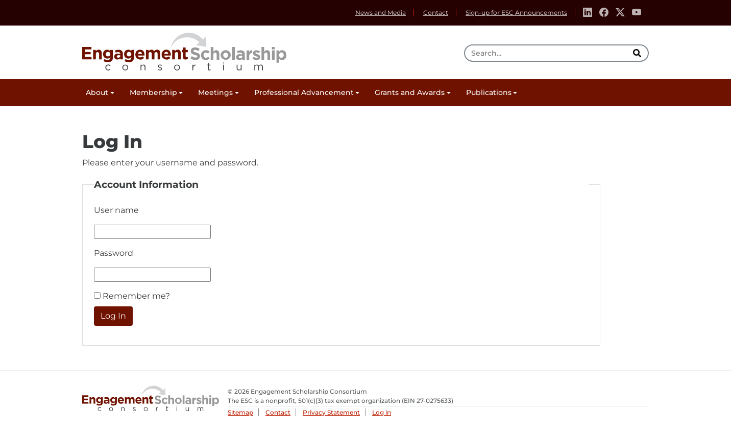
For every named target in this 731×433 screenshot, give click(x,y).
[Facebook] (603, 12)
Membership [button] (153, 92)
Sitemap (240, 412)
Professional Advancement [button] (304, 92)
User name (116, 210)
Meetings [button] (215, 92)
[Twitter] (620, 12)
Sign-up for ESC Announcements (516, 12)
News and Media (380, 12)
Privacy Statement (331, 412)
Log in (381, 412)
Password (113, 253)
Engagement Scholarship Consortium (184, 50)
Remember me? (136, 296)
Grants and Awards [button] (410, 92)
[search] (638, 53)
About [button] (97, 92)
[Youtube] (636, 12)
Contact (435, 12)
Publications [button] (488, 92)
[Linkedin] (587, 12)
